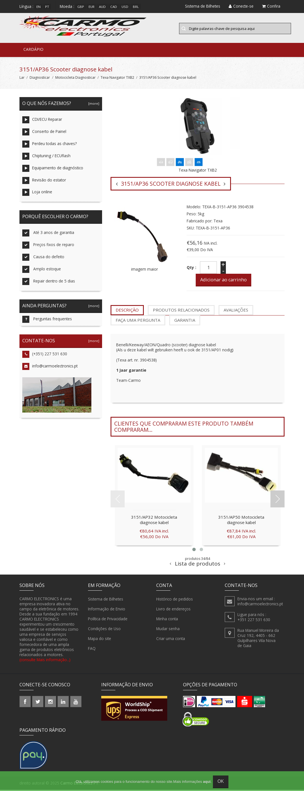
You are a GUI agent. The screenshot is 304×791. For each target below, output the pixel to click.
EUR (91, 7)
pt (47, 7)
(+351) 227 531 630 (44, 355)
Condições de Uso (104, 630)
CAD (113, 7)
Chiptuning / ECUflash (46, 157)
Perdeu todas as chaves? (49, 144)
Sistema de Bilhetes (105, 600)
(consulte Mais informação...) (45, 660)
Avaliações (236, 311)
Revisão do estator (44, 181)
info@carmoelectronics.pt (50, 367)
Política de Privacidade (107, 620)
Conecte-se (241, 6)
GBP (80, 7)
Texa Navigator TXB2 (117, 78)
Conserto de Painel (44, 132)
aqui (207, 781)
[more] (93, 104)
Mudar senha (168, 630)
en (38, 7)
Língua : (26, 6)
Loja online (37, 193)
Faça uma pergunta (138, 321)
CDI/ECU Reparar (42, 120)
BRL (136, 7)
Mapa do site (99, 640)
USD (125, 7)
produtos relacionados (181, 311)
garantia (184, 321)
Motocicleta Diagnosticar (75, 78)
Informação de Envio (106, 610)
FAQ (92, 649)
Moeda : (67, 6)
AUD (102, 7)
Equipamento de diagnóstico (52, 169)
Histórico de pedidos (174, 600)
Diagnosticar (40, 78)
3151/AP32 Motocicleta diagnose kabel (154, 521)
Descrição (127, 311)
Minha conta (167, 620)
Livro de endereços (173, 610)
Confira (271, 6)
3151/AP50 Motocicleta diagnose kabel (241, 521)
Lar (22, 78)
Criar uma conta (170, 640)
